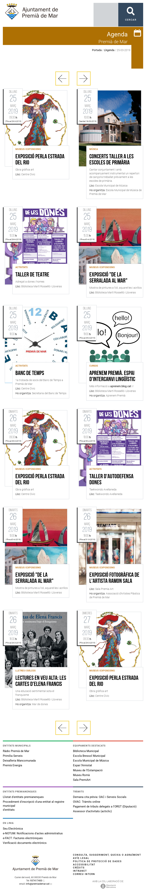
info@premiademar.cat (37, 884)
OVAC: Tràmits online (86, 801)
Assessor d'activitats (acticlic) (92, 811)
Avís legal (81, 858)
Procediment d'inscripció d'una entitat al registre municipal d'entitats (33, 805)
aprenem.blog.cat (120, 386)
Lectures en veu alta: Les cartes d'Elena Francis (40, 681)
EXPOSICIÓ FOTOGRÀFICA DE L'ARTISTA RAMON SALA (114, 578)
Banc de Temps (29, 373)
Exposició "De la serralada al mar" (108, 278)
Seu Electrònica (13, 828)
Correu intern (84, 874)
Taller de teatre (32, 275)
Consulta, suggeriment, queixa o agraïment (107, 855)
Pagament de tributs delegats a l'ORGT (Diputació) (104, 806)
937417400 (36, 880)
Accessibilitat (84, 864)
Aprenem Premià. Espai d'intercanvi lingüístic (112, 376)
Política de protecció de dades (97, 861)
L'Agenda (109, 50)
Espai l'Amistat (82, 765)
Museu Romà (81, 775)
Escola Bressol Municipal (89, 756)
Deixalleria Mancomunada (19, 760)
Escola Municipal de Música (91, 760)
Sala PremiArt (81, 780)
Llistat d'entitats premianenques (23, 797)
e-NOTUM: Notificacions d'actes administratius (33, 833)
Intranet (80, 871)
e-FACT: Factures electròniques (23, 838)
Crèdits (79, 867)
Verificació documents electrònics (25, 843)
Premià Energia (12, 765)
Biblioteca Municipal (86, 751)
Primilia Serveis (13, 756)
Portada (97, 50)
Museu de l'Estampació (88, 770)
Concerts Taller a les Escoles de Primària (111, 160)
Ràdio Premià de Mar (16, 751)
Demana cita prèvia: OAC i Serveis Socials (99, 797)
